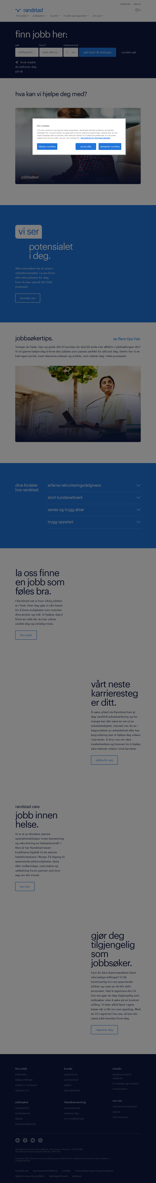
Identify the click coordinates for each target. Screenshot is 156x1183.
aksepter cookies (110, 146)
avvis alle (86, 146)
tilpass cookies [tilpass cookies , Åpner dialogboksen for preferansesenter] (47, 146)
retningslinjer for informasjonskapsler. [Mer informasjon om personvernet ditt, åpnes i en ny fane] (95, 138)
